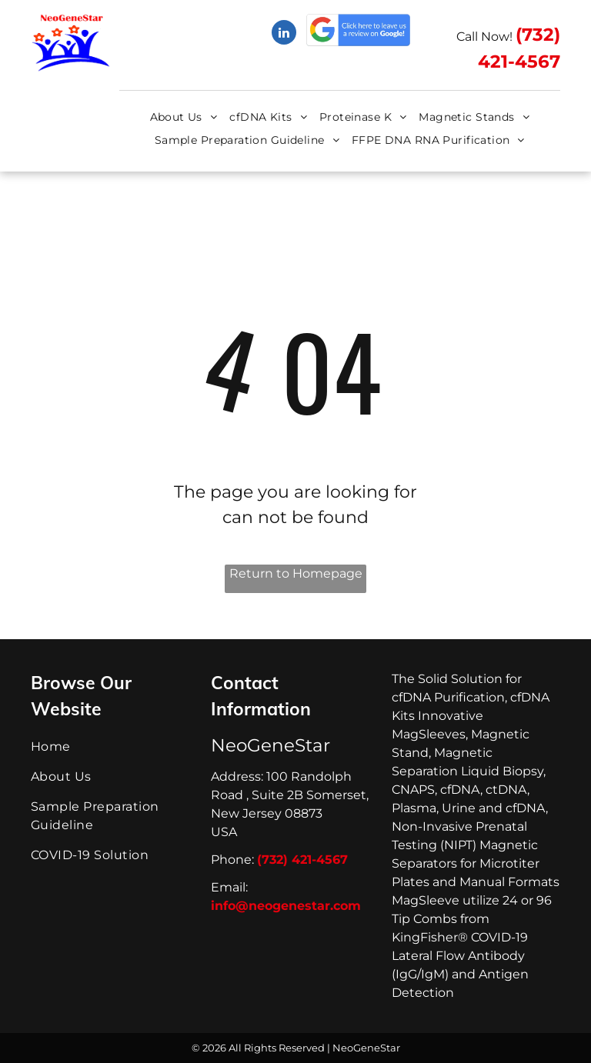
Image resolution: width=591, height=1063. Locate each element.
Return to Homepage (295, 573)
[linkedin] (284, 34)
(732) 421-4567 (302, 859)
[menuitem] (184, 117)
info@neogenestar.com (286, 905)
